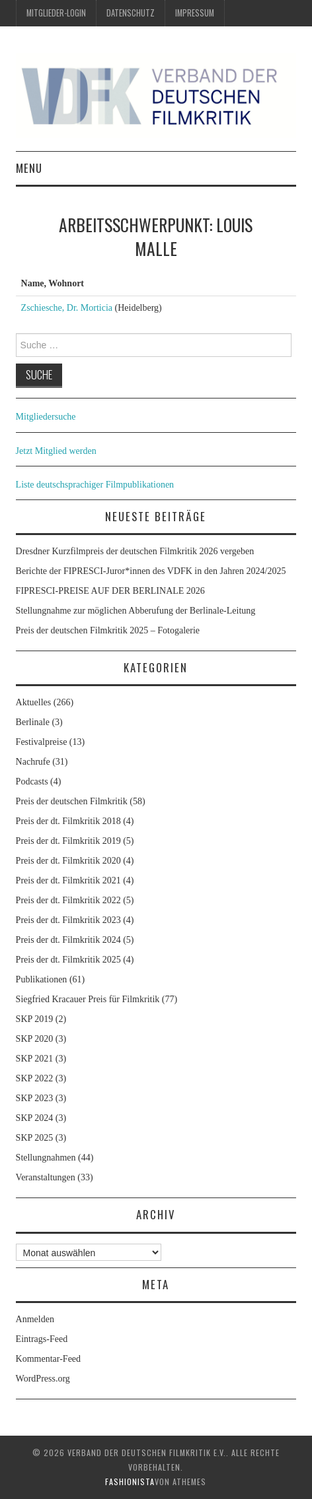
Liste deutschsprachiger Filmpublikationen (95, 485)
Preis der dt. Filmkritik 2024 (68, 940)
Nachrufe (33, 762)
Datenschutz (130, 13)
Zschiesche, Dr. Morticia (66, 308)
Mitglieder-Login (56, 13)
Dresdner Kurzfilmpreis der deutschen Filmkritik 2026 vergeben (135, 551)
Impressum (194, 13)
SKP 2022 (35, 1078)
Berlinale (33, 722)
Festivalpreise (41, 742)
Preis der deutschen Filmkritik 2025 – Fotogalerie (108, 630)
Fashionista (130, 1481)
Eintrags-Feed (42, 1339)
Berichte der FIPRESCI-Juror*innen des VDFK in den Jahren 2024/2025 (151, 571)
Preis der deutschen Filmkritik (72, 801)
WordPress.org (43, 1379)
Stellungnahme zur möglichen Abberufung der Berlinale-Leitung (136, 611)
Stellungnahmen (46, 1158)
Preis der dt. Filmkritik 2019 (68, 841)
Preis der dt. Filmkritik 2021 (68, 880)
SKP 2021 (35, 1059)
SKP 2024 (35, 1118)
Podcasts (32, 781)
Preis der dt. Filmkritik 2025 (68, 960)
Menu (29, 168)
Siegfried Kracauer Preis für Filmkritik (88, 999)
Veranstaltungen (45, 1177)
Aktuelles (34, 702)
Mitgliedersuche (46, 417)
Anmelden (35, 1319)
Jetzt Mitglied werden (56, 451)
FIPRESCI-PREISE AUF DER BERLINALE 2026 (110, 591)
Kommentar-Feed (48, 1359)
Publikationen (41, 979)
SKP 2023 (35, 1098)
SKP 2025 (35, 1138)
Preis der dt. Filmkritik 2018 (68, 821)
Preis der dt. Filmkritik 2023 (68, 920)
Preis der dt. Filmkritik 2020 (68, 861)
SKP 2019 (35, 1019)
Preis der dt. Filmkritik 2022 (68, 900)
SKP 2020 (35, 1039)
